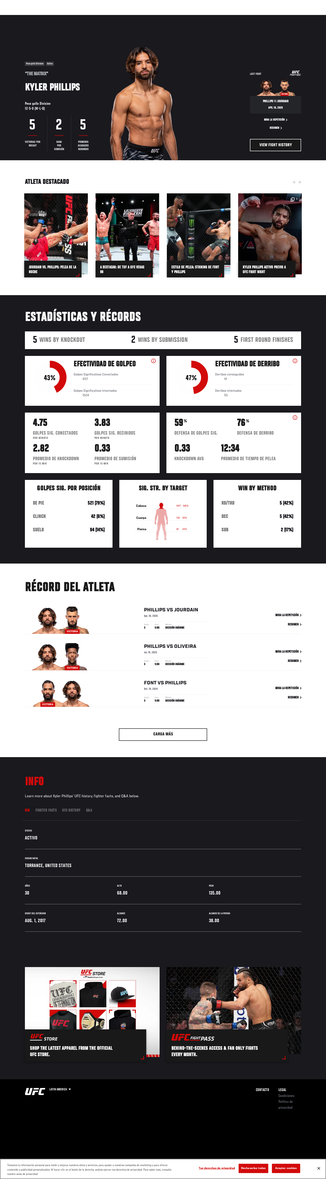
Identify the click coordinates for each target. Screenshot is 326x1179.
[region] (163, 1169)
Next (299, 182)
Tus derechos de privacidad (217, 1168)
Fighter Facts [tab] (46, 811)
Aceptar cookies (286, 1168)
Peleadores (62, 17)
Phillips (154, 611)
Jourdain (186, 611)
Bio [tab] (27, 811)
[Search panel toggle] (303, 17)
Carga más (163, 734)
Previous (294, 182)
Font (150, 684)
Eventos (21, 17)
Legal (282, 1090)
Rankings (40, 17)
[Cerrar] (319, 1168)
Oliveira (185, 647)
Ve (272, 17)
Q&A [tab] (89, 811)
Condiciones (286, 1096)
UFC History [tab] (71, 811)
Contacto (262, 1090)
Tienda (292, 17)
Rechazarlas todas (253, 1168)
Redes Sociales (252, 17)
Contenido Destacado (91, 17)
